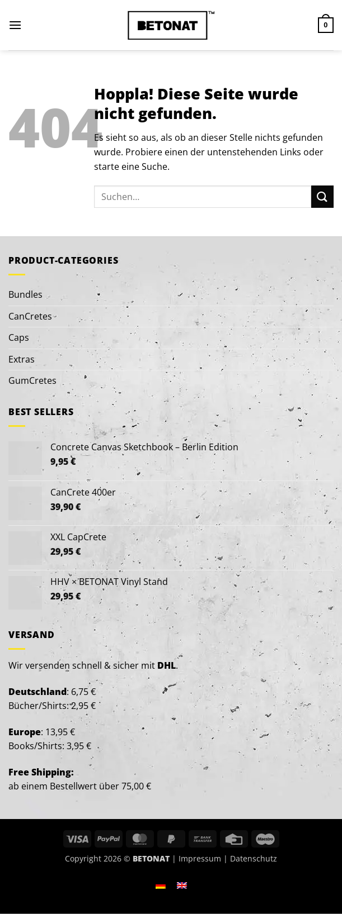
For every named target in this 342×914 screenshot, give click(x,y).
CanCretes (30, 316)
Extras (21, 359)
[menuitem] (160, 885)
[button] (15, 25)
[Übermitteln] (322, 196)
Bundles (25, 294)
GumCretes (32, 380)
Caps (18, 337)
